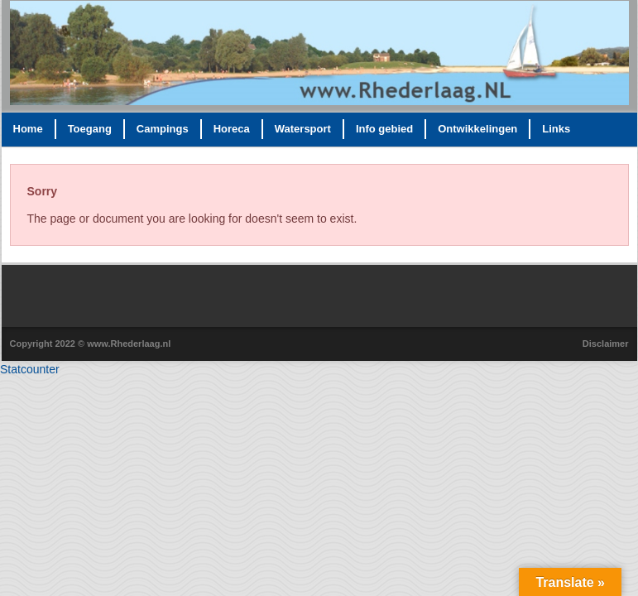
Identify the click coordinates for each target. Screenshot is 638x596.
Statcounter (30, 369)
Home (28, 129)
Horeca (231, 129)
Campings (163, 129)
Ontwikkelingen (477, 129)
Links (556, 129)
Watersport (303, 129)
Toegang (90, 129)
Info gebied (384, 129)
